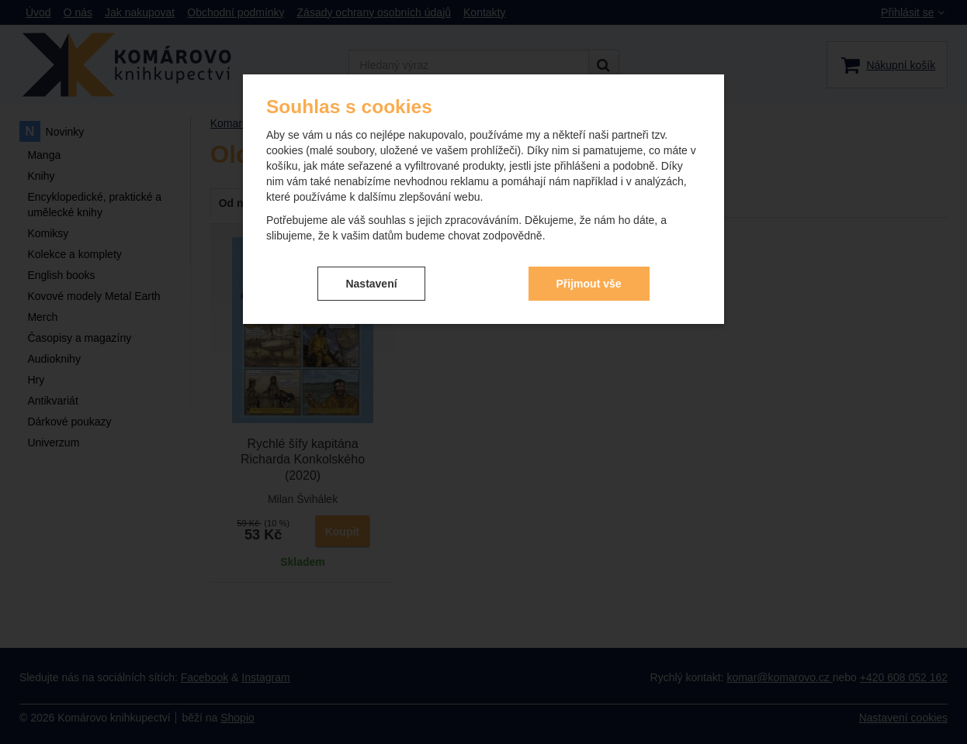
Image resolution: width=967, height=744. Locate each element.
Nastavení (371, 283)
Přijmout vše (589, 283)
